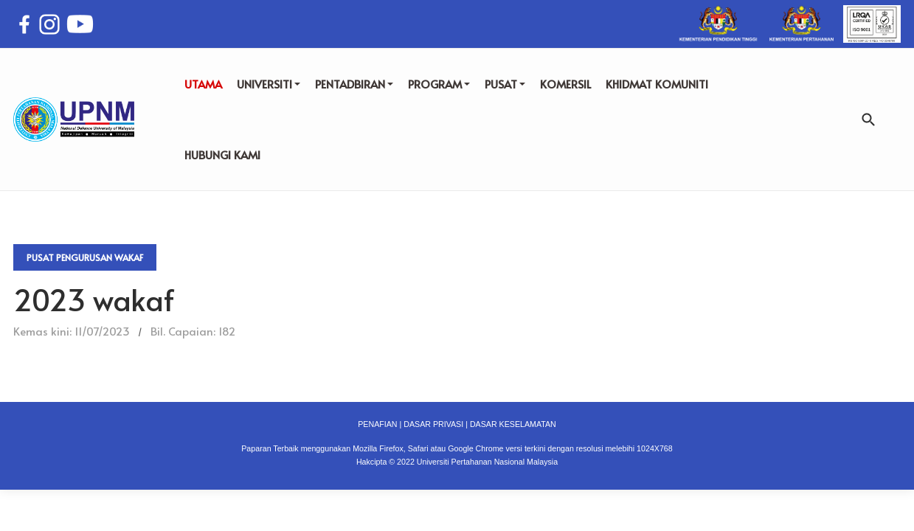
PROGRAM (439, 83)
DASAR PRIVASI (433, 424)
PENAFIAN (377, 424)
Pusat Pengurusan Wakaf (85, 257)
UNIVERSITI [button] (268, 83)
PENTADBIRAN (354, 83)
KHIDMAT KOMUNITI (657, 83)
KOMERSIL (565, 83)
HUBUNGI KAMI (222, 154)
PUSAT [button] (505, 83)
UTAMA (203, 83)
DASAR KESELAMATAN (513, 424)
